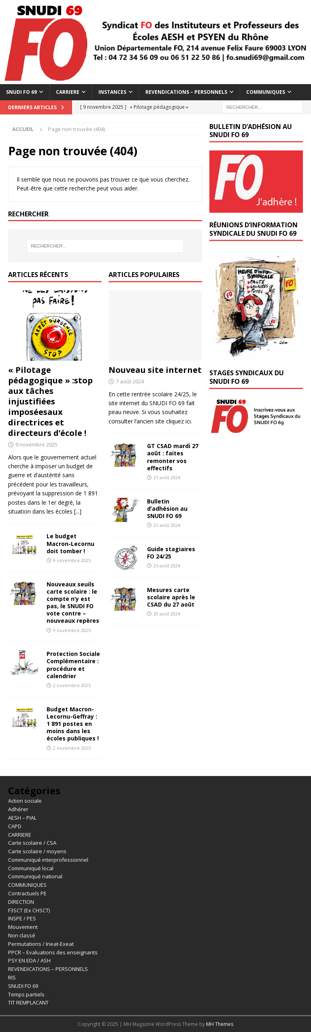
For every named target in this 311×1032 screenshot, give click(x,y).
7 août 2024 (130, 381)
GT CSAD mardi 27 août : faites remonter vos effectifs (172, 457)
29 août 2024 (166, 614)
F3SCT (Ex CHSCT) (29, 910)
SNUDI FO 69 (21, 92)
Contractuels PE (27, 893)
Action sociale (25, 800)
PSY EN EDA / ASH (29, 960)
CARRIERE (67, 92)
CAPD (14, 826)
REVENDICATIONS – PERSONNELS (186, 92)
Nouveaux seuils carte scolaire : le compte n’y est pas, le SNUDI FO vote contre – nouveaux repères (73, 602)
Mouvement (23, 926)
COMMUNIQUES (265, 92)
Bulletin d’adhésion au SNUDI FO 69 (167, 508)
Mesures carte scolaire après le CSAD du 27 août (171, 597)
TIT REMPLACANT (28, 1002)
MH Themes (219, 1024)
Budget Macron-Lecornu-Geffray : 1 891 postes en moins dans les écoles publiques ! (73, 723)
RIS (12, 977)
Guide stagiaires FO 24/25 (171, 552)
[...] (77, 511)
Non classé (21, 935)
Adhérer (18, 809)
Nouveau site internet (155, 369)
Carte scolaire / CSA (32, 842)
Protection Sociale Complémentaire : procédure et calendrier (73, 665)
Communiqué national (35, 876)
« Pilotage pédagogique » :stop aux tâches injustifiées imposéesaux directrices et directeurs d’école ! (50, 401)
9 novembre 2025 (36, 444)
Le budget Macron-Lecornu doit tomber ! (70, 543)
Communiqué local (30, 868)
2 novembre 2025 (72, 685)
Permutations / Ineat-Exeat (41, 943)
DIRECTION (21, 901)
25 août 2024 (166, 566)
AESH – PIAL (22, 817)
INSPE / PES (22, 918)
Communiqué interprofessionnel (48, 859)
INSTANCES (112, 92)
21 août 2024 (166, 477)
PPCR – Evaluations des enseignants (53, 952)
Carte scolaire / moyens (37, 851)
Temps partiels (26, 994)
